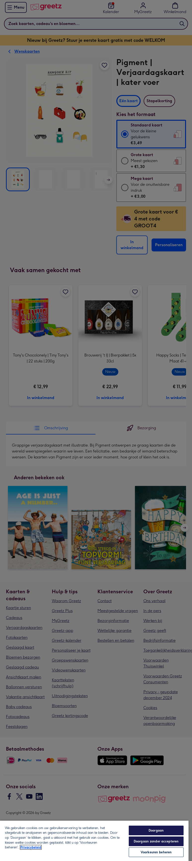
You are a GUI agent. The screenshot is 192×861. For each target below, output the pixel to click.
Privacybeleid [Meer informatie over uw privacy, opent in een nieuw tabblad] (30, 847)
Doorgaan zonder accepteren (156, 841)
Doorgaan (156, 830)
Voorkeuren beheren (156, 852)
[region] (94, 840)
